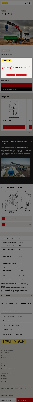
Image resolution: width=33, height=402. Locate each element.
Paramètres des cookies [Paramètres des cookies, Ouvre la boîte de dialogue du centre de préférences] (16, 72)
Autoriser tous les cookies (21, 75)
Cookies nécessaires (10, 75)
